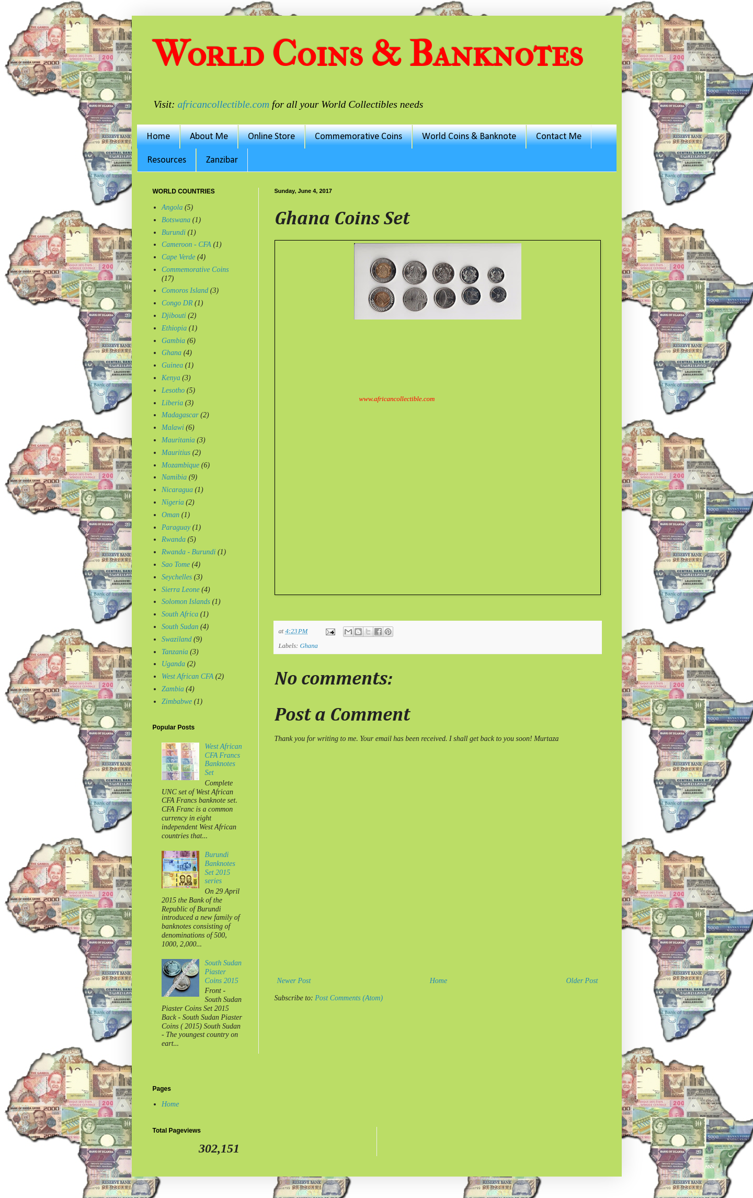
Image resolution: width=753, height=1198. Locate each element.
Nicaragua (177, 490)
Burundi (174, 232)
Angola (172, 207)
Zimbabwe (177, 701)
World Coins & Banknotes (368, 53)
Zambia (173, 689)
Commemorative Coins (358, 137)
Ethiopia (174, 328)
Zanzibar (222, 160)
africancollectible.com (223, 104)
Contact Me (558, 137)
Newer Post (294, 981)
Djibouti (174, 316)
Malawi (173, 427)
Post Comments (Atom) (349, 998)
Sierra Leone (181, 590)
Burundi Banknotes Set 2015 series (220, 868)
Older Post (582, 981)
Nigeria (173, 502)
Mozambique (180, 465)
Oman (170, 515)
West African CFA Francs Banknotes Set (223, 760)
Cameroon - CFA (186, 244)
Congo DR (177, 303)
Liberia (172, 403)
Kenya (171, 378)
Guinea (172, 365)
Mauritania (178, 440)
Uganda (173, 664)
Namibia (174, 477)
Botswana (176, 220)
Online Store (271, 137)
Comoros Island (185, 290)
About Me (209, 137)
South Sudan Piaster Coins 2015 (223, 972)
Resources (166, 160)
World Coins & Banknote (469, 137)
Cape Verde (178, 257)
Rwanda (174, 539)
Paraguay (176, 527)
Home (158, 137)
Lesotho (173, 390)
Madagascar (180, 415)
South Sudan (180, 627)
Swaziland (177, 639)
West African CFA (187, 676)
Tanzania (175, 652)
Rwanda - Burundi (188, 552)
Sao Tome (176, 564)
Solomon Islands (186, 602)
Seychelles (177, 577)
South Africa (180, 614)
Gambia (173, 341)
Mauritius (176, 453)
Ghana (308, 645)
